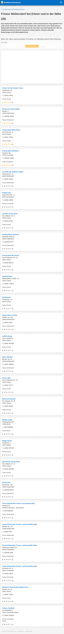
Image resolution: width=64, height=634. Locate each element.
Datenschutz (28, 631)
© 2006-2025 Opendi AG (9, 631)
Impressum (20, 631)
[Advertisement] (32, 67)
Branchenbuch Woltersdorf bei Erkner (13, 9)
